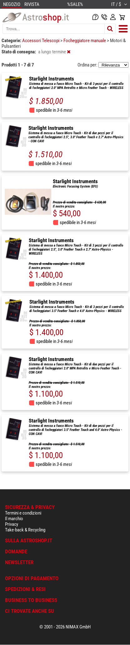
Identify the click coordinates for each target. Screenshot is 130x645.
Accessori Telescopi (41, 40)
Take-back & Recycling (25, 530)
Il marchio (14, 518)
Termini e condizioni (23, 513)
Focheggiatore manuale (85, 40)
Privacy (11, 524)
